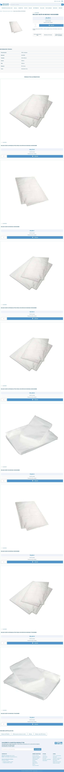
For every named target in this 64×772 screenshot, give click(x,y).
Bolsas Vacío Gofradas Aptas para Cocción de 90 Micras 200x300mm (19, 389)
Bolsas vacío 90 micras (40, 734)
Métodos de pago (56, 759)
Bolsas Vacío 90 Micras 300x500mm (10, 226)
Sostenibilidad (35, 759)
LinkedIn (61, 743)
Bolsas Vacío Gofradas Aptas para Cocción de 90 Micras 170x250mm (19, 632)
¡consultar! (60, 35)
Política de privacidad (57, 761)
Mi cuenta (44, 758)
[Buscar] (37, 5)
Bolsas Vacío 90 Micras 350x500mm (10, 551)
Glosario (33, 760)
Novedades (34, 761)
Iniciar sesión (57, 1)
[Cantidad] (35, 25)
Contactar (44, 755)
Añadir (51, 25)
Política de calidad (35, 758)
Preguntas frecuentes (36, 756)
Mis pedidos (45, 760)
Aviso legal (55, 756)
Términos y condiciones (57, 758)
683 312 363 (12, 755)
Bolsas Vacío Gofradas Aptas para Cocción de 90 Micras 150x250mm (19, 307)
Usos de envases (35, 765)
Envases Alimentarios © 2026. (27, 770)
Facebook (56, 743)
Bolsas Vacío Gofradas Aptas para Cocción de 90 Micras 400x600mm (19, 145)
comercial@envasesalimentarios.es (10, 756)
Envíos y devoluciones (57, 755)
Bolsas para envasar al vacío (19, 734)
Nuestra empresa (35, 755)
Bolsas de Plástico (5, 734)
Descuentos (55, 760)
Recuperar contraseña (47, 759)
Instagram (58, 743)
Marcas (33, 764)
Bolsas (30, 734)
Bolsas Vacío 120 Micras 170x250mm (10, 713)
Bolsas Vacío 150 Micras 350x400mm (10, 470)
